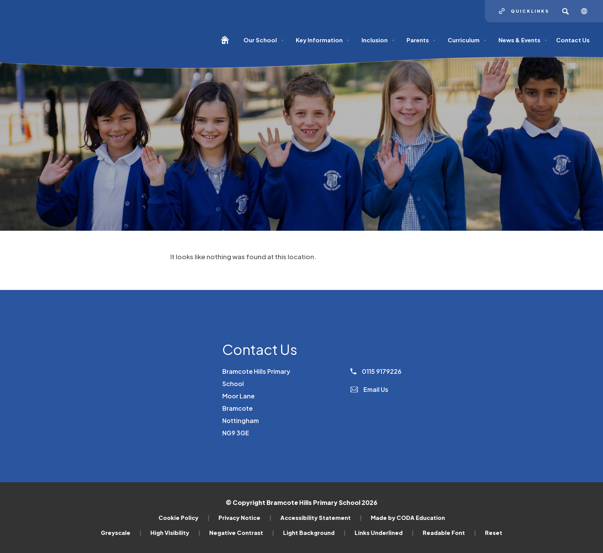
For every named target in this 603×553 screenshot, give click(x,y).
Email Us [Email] (369, 389)
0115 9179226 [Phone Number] (375, 371)
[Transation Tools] (587, 11)
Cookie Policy (184, 517)
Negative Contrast (241, 532)
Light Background (314, 532)
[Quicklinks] (524, 11)
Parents (421, 39)
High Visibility (175, 532)
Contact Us (573, 39)
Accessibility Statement (321, 517)
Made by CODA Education (408, 517)
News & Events (522, 39)
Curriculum (467, 39)
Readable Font (449, 532)
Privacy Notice (245, 517)
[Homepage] (228, 43)
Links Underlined (384, 532)
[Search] (565, 11)
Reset (493, 532)
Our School (263, 39)
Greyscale (121, 532)
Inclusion (378, 39)
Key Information (323, 39)
